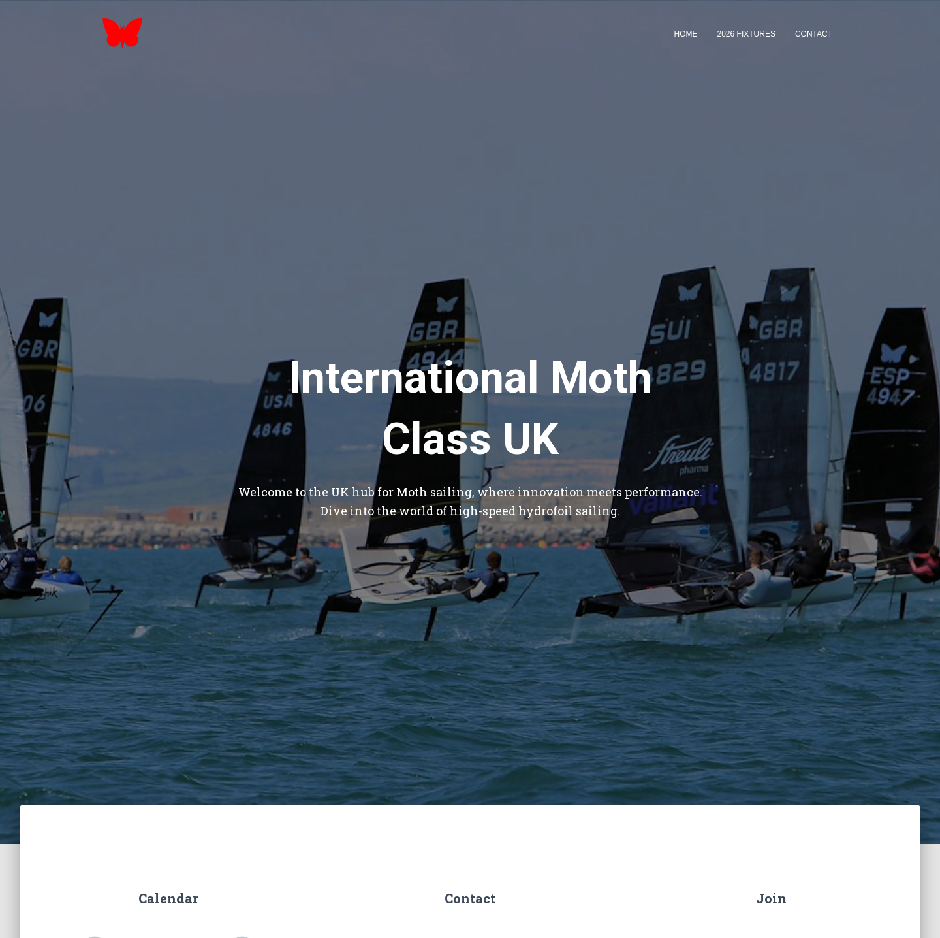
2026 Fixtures (746, 34)
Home (686, 34)
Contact (813, 34)
